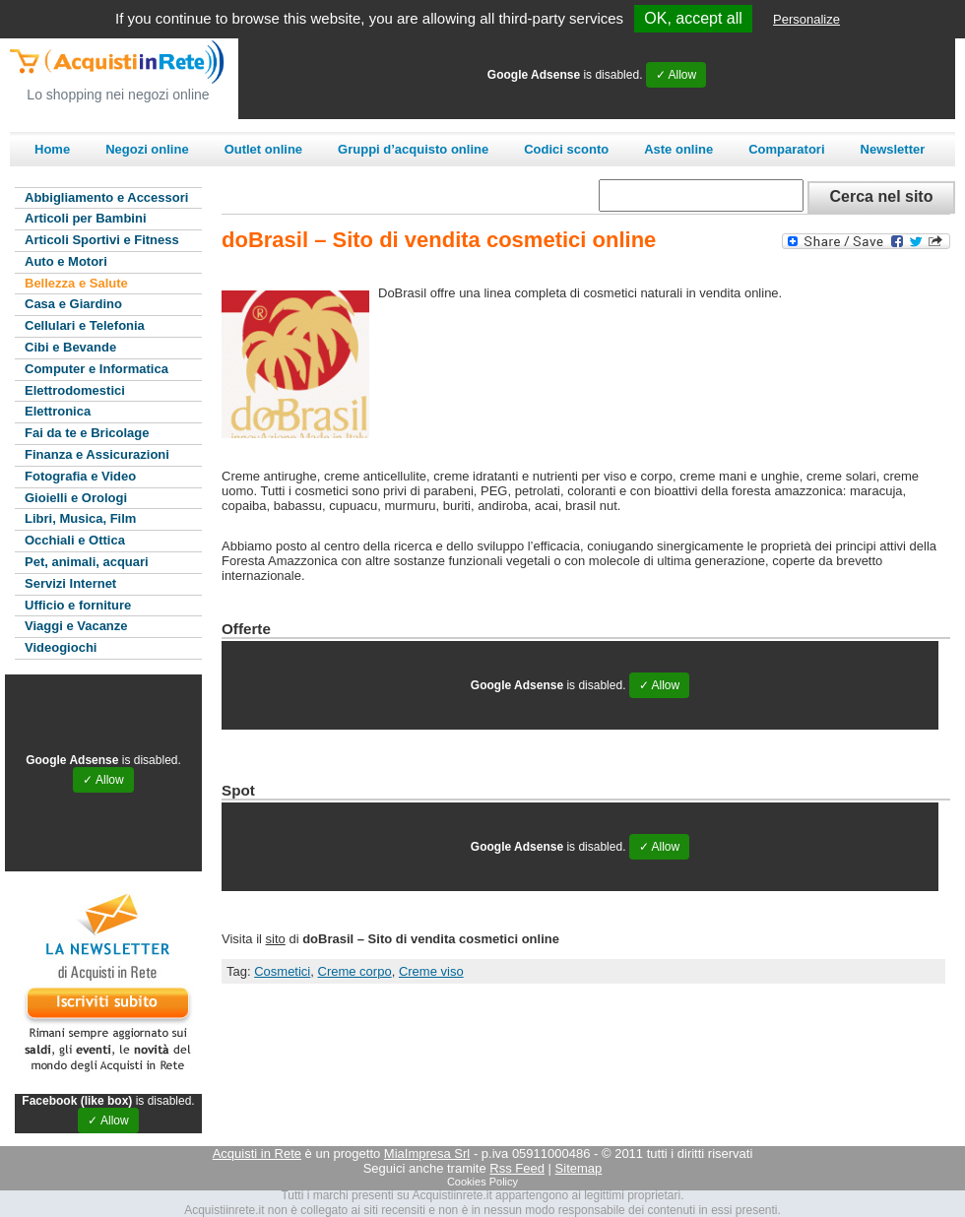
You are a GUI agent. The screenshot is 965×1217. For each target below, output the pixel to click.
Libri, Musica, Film (80, 518)
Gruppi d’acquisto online (413, 149)
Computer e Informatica (96, 368)
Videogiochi (60, 647)
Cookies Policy (482, 1181)
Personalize (806, 19)
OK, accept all (693, 18)
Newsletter (893, 149)
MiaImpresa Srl (427, 1153)
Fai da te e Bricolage (87, 432)
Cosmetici (282, 971)
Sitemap (579, 1168)
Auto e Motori (66, 261)
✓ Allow (676, 75)
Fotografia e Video (80, 476)
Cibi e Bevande (70, 347)
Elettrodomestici (75, 390)
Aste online (678, 149)
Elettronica (58, 411)
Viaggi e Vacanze (76, 625)
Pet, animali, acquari (87, 561)
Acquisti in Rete (257, 1153)
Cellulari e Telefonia (85, 325)
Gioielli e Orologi (76, 497)
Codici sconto (566, 149)
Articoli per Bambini (86, 218)
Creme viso (431, 971)
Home (52, 149)
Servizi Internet (70, 583)
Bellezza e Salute (76, 283)
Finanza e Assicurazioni (97, 454)
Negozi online (147, 149)
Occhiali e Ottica (75, 540)
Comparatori (786, 149)
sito (276, 938)
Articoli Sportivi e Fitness (102, 239)
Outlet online (263, 149)
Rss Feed (517, 1168)
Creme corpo (355, 971)
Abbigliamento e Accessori (106, 197)
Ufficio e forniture (78, 605)
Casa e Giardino (73, 303)
